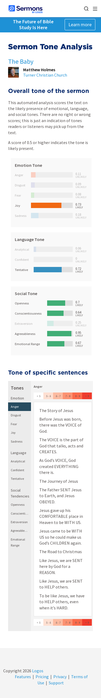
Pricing (42, 676)
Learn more (80, 24)
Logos (37, 670)
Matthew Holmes (39, 69)
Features (23, 676)
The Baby (20, 61)
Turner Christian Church (45, 75)
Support (56, 682)
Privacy (60, 676)
